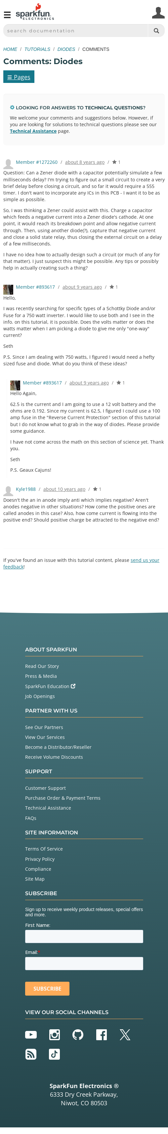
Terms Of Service (44, 849)
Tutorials (37, 49)
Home (10, 49)
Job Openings (40, 696)
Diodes (66, 49)
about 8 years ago (85, 162)
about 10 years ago (64, 489)
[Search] (156, 30)
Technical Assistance (33, 131)
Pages (18, 76)
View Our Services (45, 737)
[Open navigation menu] (7, 17)
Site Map (35, 879)
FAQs (30, 818)
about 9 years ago (82, 287)
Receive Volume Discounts (54, 757)
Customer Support (45, 788)
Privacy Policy (40, 859)
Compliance (38, 869)
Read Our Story (42, 666)
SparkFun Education (50, 686)
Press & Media (41, 676)
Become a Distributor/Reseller (58, 747)
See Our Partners (44, 727)
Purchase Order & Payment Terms (63, 798)
